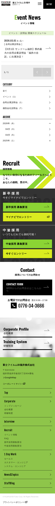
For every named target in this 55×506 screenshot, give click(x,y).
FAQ (6, 438)
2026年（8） (9, 123)
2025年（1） (9, 140)
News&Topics (11, 474)
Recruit (8, 430)
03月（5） (10, 135)
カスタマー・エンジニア (16, 462)
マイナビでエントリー (27, 217)
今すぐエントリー (27, 253)
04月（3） (10, 129)
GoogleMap (9, 377)
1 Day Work (10, 454)
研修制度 (8, 413)
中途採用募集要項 (13, 446)
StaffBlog (9, 483)
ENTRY (49, 4)
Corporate (9, 401)
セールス (8, 459)
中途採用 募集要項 (27, 244)
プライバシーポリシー (15, 502)
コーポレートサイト (14, 384)
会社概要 (8, 409)
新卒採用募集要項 (13, 442)
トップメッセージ (13, 406)
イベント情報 (10, 435)
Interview (9, 421)
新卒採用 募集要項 (27, 207)
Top (6, 392)
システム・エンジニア (15, 466)
